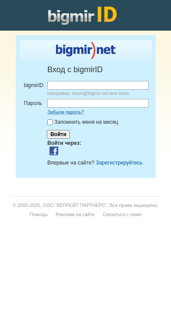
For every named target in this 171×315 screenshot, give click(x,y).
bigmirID (34, 85)
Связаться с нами (122, 214)
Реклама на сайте (75, 214)
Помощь (39, 214)
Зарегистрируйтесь (119, 163)
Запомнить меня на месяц (86, 122)
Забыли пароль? (65, 112)
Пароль (33, 103)
